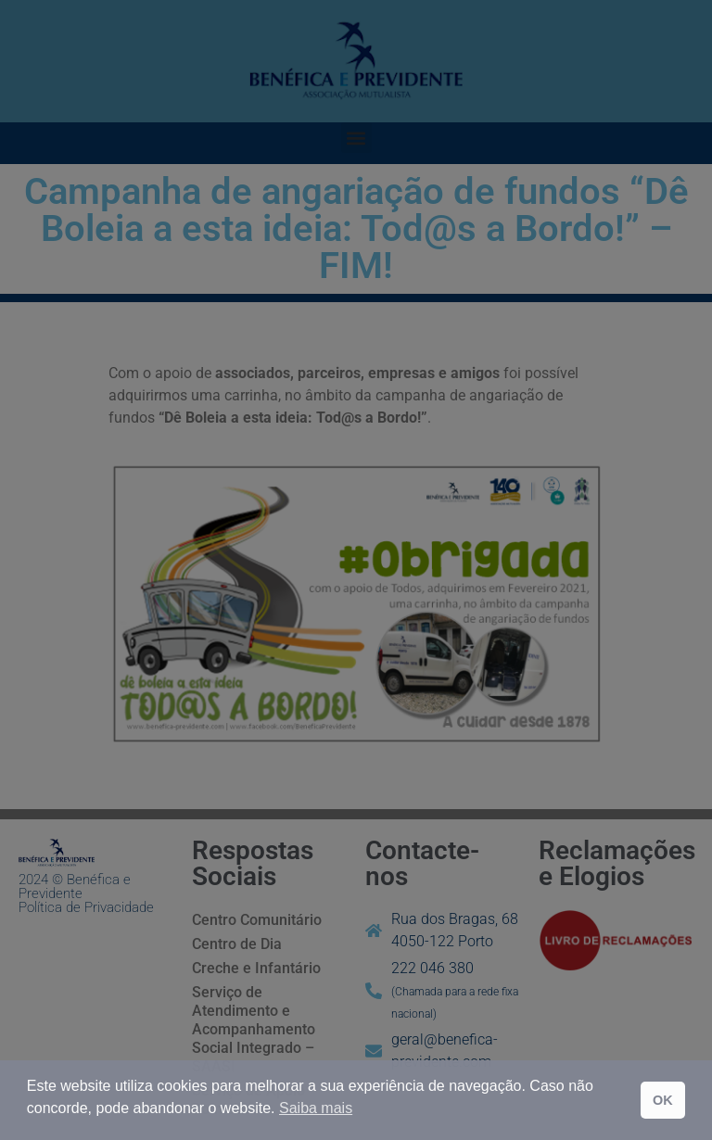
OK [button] (663, 1100)
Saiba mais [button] (315, 1108)
